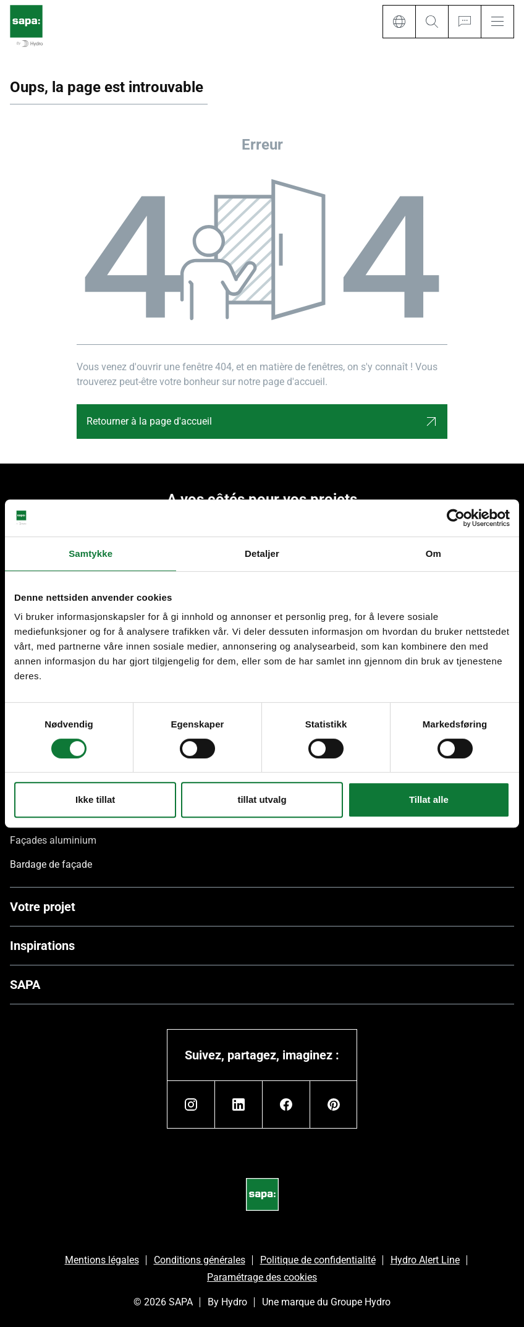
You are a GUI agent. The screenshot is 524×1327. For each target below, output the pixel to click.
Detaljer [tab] (262, 553)
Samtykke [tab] (90, 553)
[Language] (398, 21)
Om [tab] (433, 553)
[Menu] (497, 21)
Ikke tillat (95, 799)
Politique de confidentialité (318, 1260)
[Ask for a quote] (464, 21)
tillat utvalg (261, 799)
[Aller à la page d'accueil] (26, 27)
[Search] (431, 21)
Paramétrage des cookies (262, 1277)
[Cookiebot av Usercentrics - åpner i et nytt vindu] (456, 518)
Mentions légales (102, 1260)
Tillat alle (429, 799)
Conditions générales (199, 1260)
